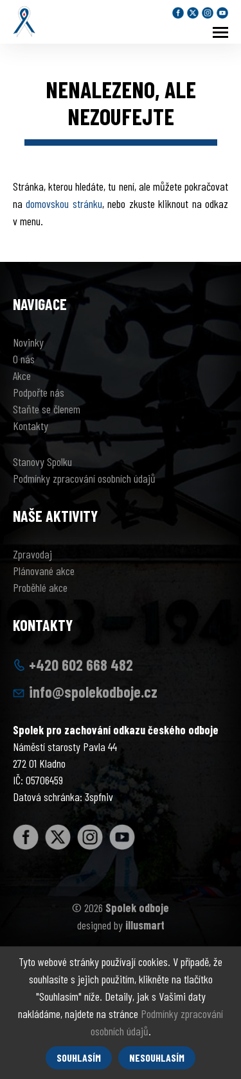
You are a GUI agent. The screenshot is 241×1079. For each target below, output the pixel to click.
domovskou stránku (64, 203)
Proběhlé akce (40, 587)
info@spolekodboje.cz (93, 691)
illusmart (145, 925)
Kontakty (30, 426)
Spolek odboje (137, 908)
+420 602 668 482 (81, 664)
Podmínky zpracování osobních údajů (84, 478)
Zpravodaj (32, 554)
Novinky (28, 342)
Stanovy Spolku (42, 461)
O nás (24, 359)
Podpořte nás (38, 392)
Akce (22, 375)
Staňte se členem (46, 409)
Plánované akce (44, 571)
